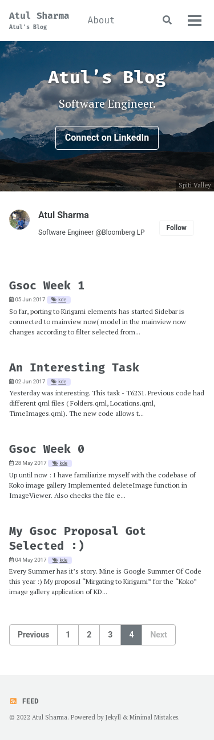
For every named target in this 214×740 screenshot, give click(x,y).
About (101, 20)
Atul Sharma (39, 20)
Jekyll (113, 717)
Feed (23, 701)
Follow (177, 228)
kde (62, 299)
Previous (33, 634)
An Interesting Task (74, 367)
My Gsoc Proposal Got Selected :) (77, 538)
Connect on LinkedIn (107, 137)
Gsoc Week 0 (46, 448)
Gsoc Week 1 (46, 285)
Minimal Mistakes (154, 717)
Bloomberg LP (123, 232)
